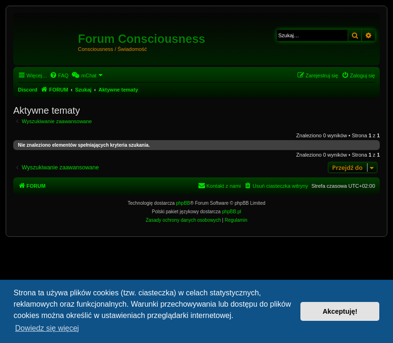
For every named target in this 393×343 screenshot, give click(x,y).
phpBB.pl (231, 211)
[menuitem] (59, 75)
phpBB (183, 203)
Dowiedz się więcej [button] (47, 328)
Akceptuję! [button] (340, 311)
